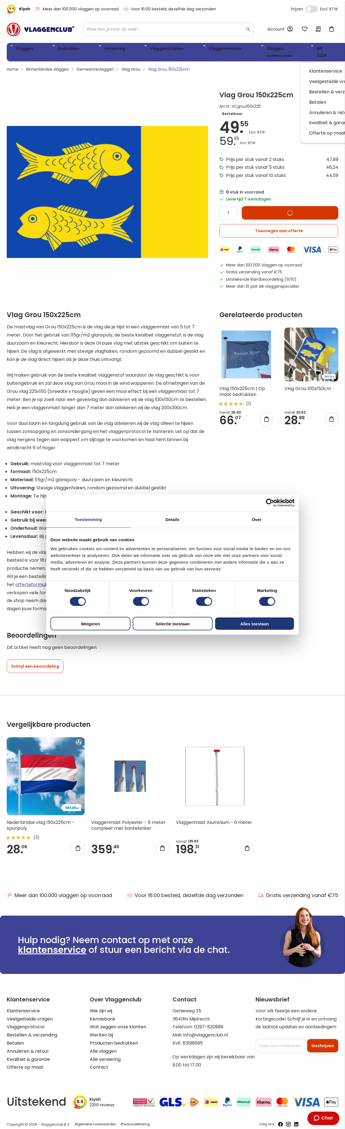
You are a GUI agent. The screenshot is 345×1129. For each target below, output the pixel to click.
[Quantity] (228, 207)
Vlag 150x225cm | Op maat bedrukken (242, 386)
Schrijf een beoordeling (35, 661)
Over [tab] (257, 519)
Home (13, 64)
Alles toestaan (254, 623)
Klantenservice (23, 1005)
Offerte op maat (25, 1062)
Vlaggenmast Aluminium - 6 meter (214, 817)
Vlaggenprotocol (25, 1021)
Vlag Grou (131, 64)
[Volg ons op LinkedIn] (296, 1119)
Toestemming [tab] (88, 519)
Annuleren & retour (28, 1046)
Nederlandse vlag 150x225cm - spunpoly (40, 820)
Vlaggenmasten (170, 49)
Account (276, 29)
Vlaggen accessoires (221, 49)
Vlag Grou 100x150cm (307, 383)
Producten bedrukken (114, 1037)
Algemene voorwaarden (95, 1118)
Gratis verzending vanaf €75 (298, 889)
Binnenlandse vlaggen (47, 64)
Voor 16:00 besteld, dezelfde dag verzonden (169, 9)
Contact (99, 1062)
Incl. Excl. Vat (311, 9)
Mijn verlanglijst (304, 29)
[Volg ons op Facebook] (280, 1119)
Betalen (15, 1037)
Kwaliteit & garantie (28, 1054)
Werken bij (101, 1029)
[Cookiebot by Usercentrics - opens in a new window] (270, 503)
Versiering (86, 49)
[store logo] (40, 29)
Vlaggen (22, 49)
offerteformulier (33, 579)
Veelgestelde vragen (30, 1013)
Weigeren (90, 623)
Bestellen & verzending (32, 1029)
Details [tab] (172, 519)
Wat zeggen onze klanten (118, 1021)
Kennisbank (102, 1013)
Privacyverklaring (135, 1118)
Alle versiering (105, 1054)
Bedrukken (53, 49)
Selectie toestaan (172, 623)
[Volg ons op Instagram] (288, 1119)
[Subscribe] (322, 1040)
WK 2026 (263, 49)
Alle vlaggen (103, 1046)
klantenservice (52, 944)
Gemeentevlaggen (95, 64)
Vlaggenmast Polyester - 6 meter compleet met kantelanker (128, 820)
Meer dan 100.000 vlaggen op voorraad (77, 9)
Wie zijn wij (101, 1005)
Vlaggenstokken (125, 49)
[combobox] (168, 29)
